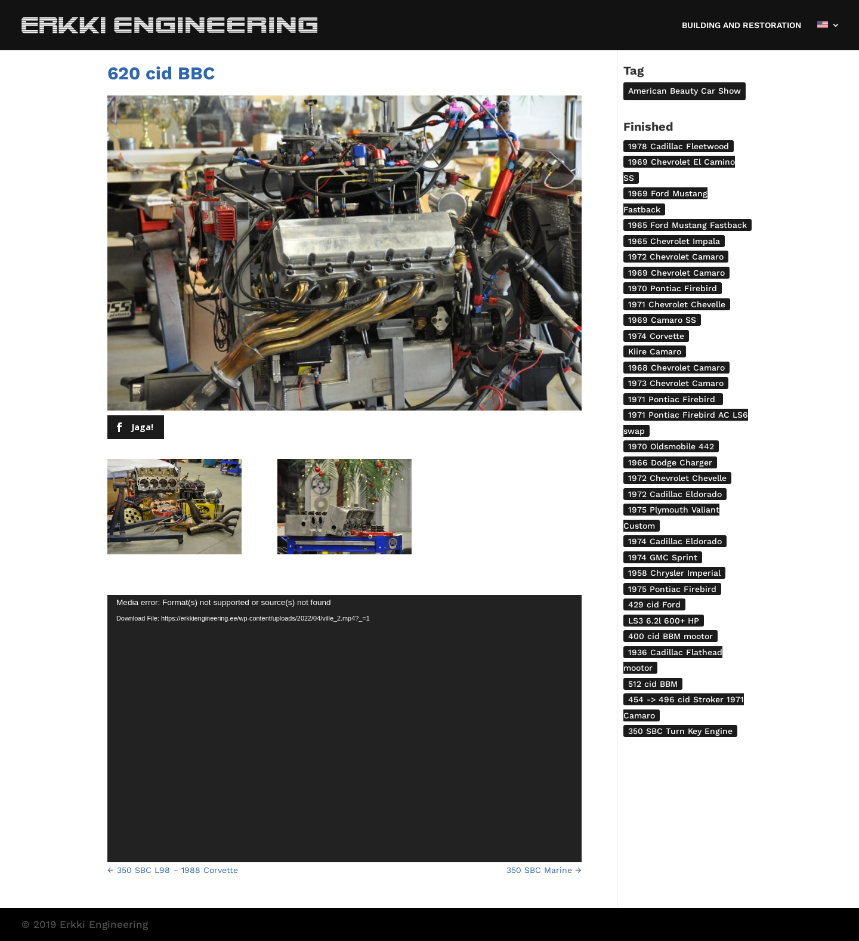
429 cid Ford (654, 604)
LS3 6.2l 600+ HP (663, 620)
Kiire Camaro (654, 351)
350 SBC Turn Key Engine (680, 731)
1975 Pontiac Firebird (672, 589)
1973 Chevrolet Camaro (676, 383)
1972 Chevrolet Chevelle (677, 478)
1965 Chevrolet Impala (674, 241)
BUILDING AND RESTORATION (741, 25)
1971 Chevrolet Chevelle (676, 304)
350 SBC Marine (544, 870)
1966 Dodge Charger (670, 462)
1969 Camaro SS (662, 320)
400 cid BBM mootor (670, 636)
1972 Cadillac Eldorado (675, 494)
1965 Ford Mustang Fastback (687, 225)
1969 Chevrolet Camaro (676, 272)
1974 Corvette (656, 336)
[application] (344, 728)
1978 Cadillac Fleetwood (678, 146)
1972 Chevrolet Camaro (676, 256)
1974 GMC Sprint (662, 557)
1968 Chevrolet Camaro (676, 367)
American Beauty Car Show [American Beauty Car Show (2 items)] (684, 90)
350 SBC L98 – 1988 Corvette (172, 870)
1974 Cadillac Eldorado (675, 541)
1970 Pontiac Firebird (672, 288)
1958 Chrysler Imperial (674, 573)
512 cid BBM (653, 684)
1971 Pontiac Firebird (673, 399)
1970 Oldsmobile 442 (671, 446)
